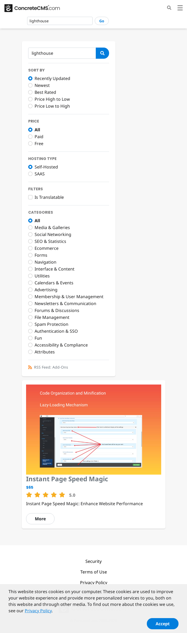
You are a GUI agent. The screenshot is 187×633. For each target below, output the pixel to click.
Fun (38, 338)
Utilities (42, 276)
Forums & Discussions (57, 310)
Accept (163, 625)
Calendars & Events (54, 283)
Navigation (45, 262)
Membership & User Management (69, 296)
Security (93, 561)
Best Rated (45, 92)
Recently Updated (52, 78)
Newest (42, 85)
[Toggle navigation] (180, 8)
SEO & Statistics (50, 241)
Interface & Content (54, 269)
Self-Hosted (46, 167)
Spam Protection (51, 324)
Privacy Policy (93, 582)
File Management (52, 317)
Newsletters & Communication (65, 303)
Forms (41, 255)
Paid (39, 137)
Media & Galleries (52, 227)
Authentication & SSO (56, 331)
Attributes (45, 352)
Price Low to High (52, 106)
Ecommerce (47, 248)
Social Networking (53, 234)
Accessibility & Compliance (61, 345)
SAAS (40, 174)
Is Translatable (49, 197)
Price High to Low (52, 99)
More (40, 519)
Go (101, 20)
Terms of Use (93, 572)
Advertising (46, 290)
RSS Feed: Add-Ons (51, 367)
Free (39, 143)
